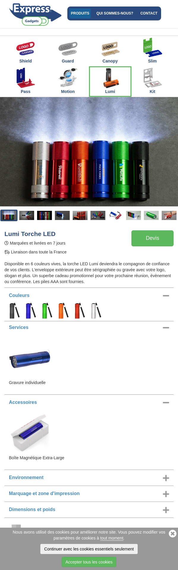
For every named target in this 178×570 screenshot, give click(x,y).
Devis (152, 238)
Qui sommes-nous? (114, 13)
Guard (68, 50)
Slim (152, 50)
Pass (25, 80)
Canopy (110, 50)
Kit (152, 80)
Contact (149, 13)
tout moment (111, 538)
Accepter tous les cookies (89, 562)
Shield (25, 50)
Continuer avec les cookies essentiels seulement (89, 549)
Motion (68, 80)
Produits (80, 13)
